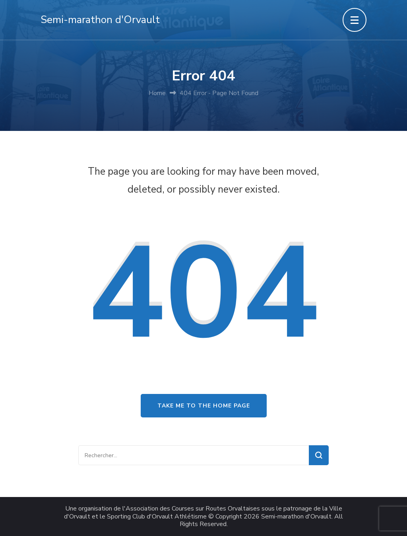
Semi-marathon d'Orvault (100, 20)
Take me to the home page (203, 405)
